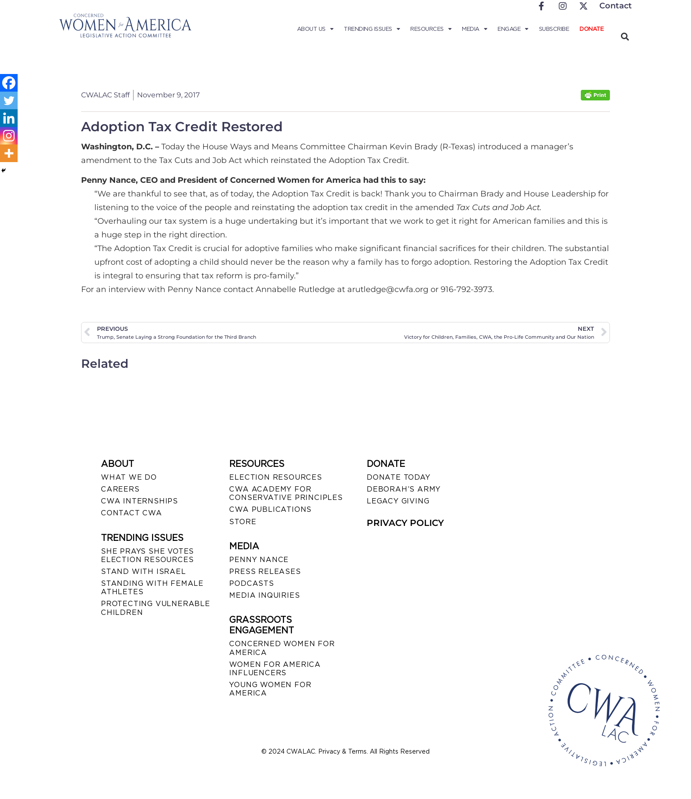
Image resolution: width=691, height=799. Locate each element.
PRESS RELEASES (265, 571)
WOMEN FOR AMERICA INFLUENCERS (275, 668)
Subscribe (554, 29)
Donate (591, 29)
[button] (624, 36)
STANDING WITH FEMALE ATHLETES (152, 587)
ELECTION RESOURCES (275, 477)
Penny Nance (259, 559)
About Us (315, 29)
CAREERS (120, 489)
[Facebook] (9, 83)
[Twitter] (9, 100)
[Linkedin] (9, 118)
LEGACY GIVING (398, 501)
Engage (513, 29)
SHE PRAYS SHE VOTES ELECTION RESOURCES (147, 555)
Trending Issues (372, 29)
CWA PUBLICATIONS (270, 509)
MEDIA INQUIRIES (264, 595)
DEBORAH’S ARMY (404, 489)
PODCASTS (251, 583)
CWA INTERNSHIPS (139, 501)
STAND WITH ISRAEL (143, 571)
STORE (242, 522)
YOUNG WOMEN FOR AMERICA (270, 689)
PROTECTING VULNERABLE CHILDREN (155, 607)
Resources (430, 29)
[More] (9, 153)
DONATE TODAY (399, 477)
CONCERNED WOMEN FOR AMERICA (281, 648)
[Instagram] (9, 135)
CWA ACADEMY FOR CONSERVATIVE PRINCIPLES (285, 493)
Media (474, 29)
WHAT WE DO (129, 477)
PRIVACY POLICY (405, 523)
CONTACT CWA (131, 513)
